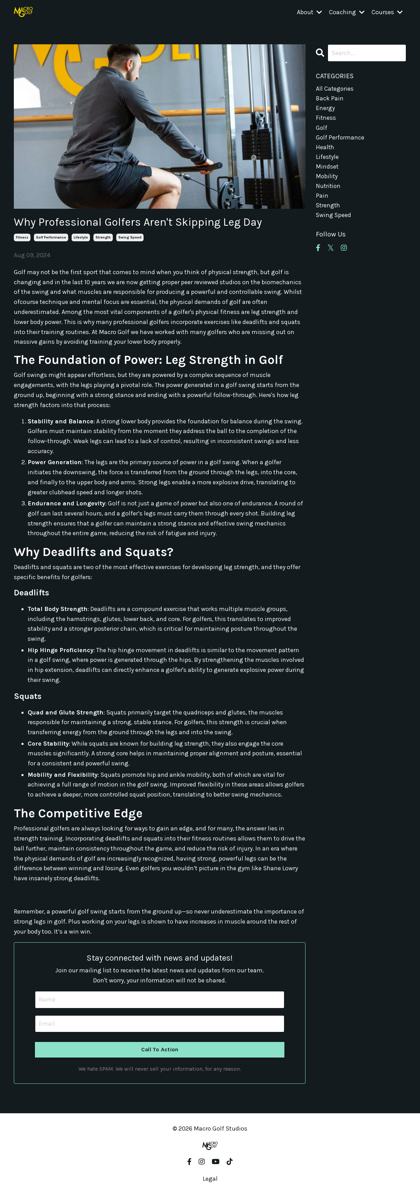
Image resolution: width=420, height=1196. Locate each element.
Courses (387, 12)
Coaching (347, 12)
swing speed (129, 237)
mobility (327, 178)
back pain (330, 98)
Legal (210, 1178)
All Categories (335, 88)
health (325, 148)
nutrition (328, 188)
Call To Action (160, 1049)
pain (322, 198)
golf (322, 128)
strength (103, 237)
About (309, 12)
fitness (22, 237)
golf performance (51, 237)
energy (325, 108)
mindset (327, 168)
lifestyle (81, 237)
